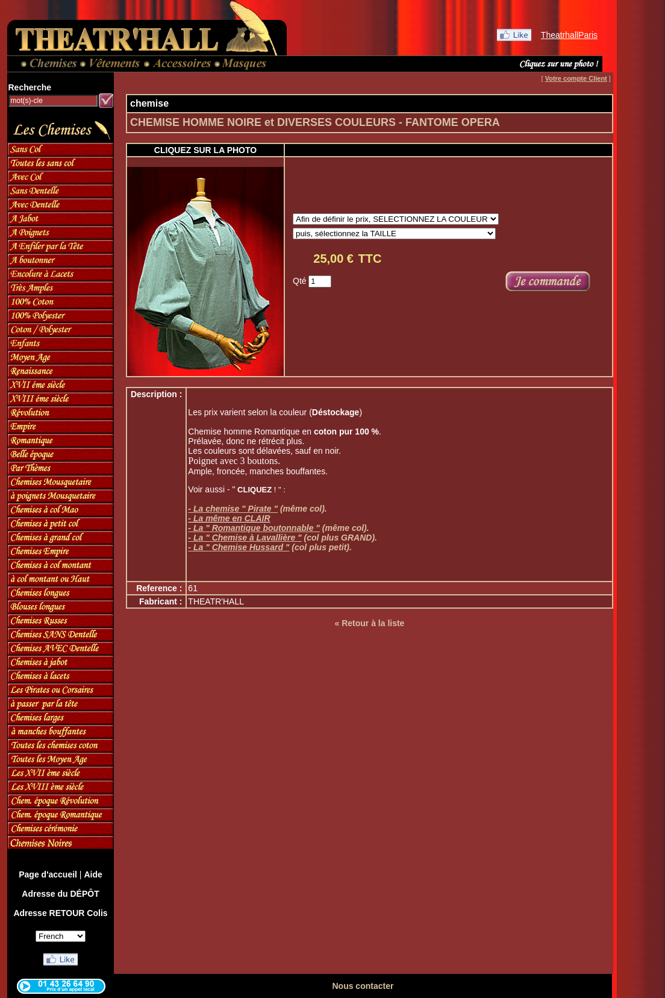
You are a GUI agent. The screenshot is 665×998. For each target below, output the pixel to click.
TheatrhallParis (569, 35)
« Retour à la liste (369, 623)
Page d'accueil (48, 874)
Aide (93, 874)
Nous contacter (362, 986)
